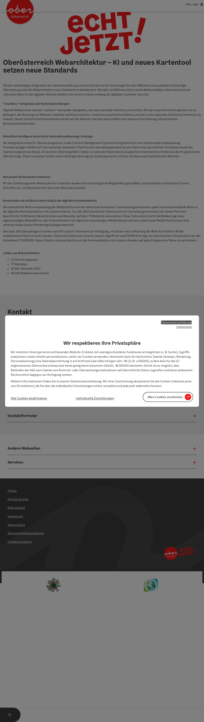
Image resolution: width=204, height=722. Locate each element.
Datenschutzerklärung (176, 322)
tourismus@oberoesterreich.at (29, 473)
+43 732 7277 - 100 (20, 461)
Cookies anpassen (20, 649)
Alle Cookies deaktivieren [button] (29, 398)
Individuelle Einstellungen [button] (95, 398)
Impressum (184, 327)
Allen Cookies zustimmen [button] (165, 397)
